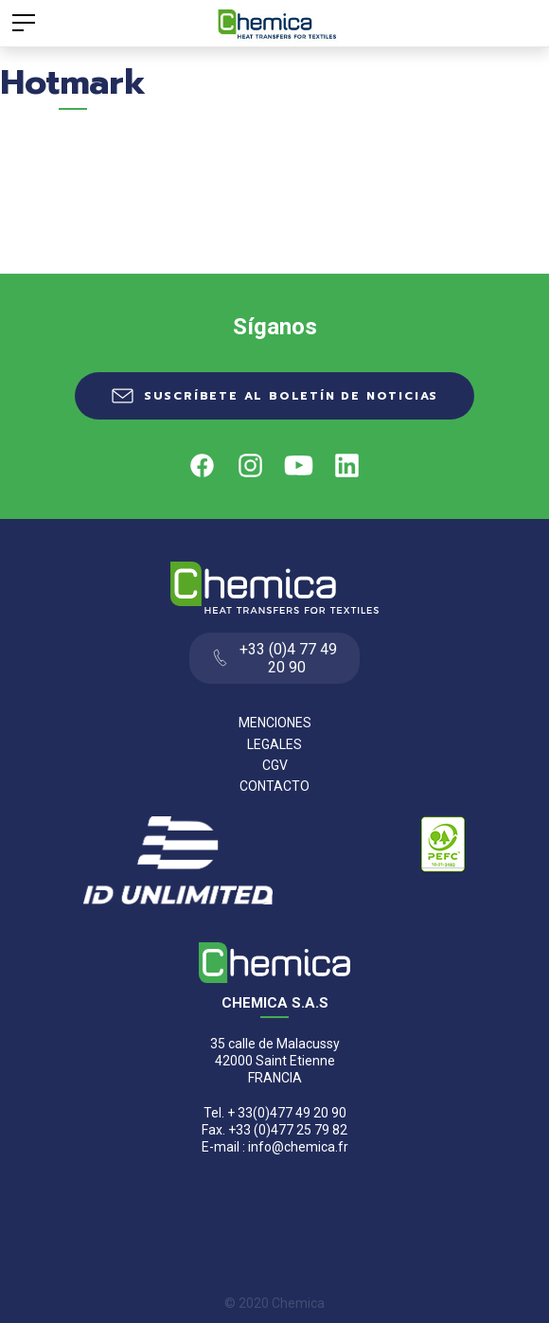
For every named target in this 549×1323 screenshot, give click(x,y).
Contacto (274, 786)
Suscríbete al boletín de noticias (291, 395)
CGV (275, 765)
